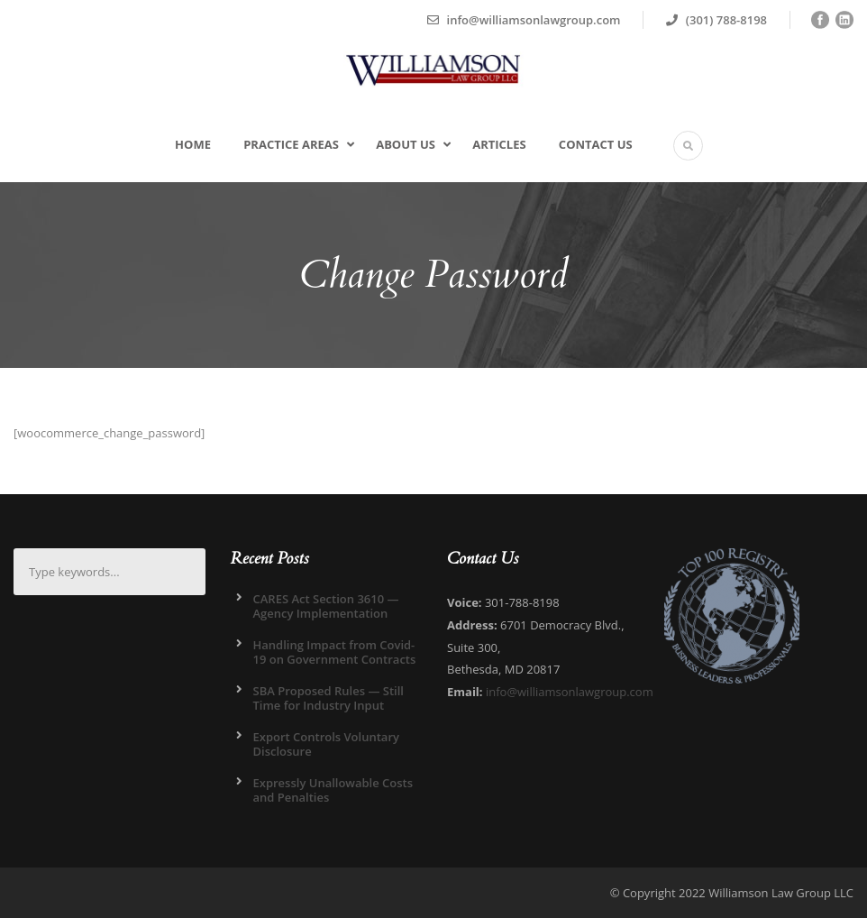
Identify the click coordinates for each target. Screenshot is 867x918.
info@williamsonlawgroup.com (569, 692)
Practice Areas (291, 144)
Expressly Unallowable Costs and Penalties (333, 790)
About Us (405, 144)
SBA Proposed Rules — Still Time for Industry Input (328, 698)
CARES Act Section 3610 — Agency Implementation (326, 606)
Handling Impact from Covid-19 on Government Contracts (334, 652)
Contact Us (596, 144)
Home (193, 144)
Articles (498, 144)
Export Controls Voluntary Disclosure (326, 744)
